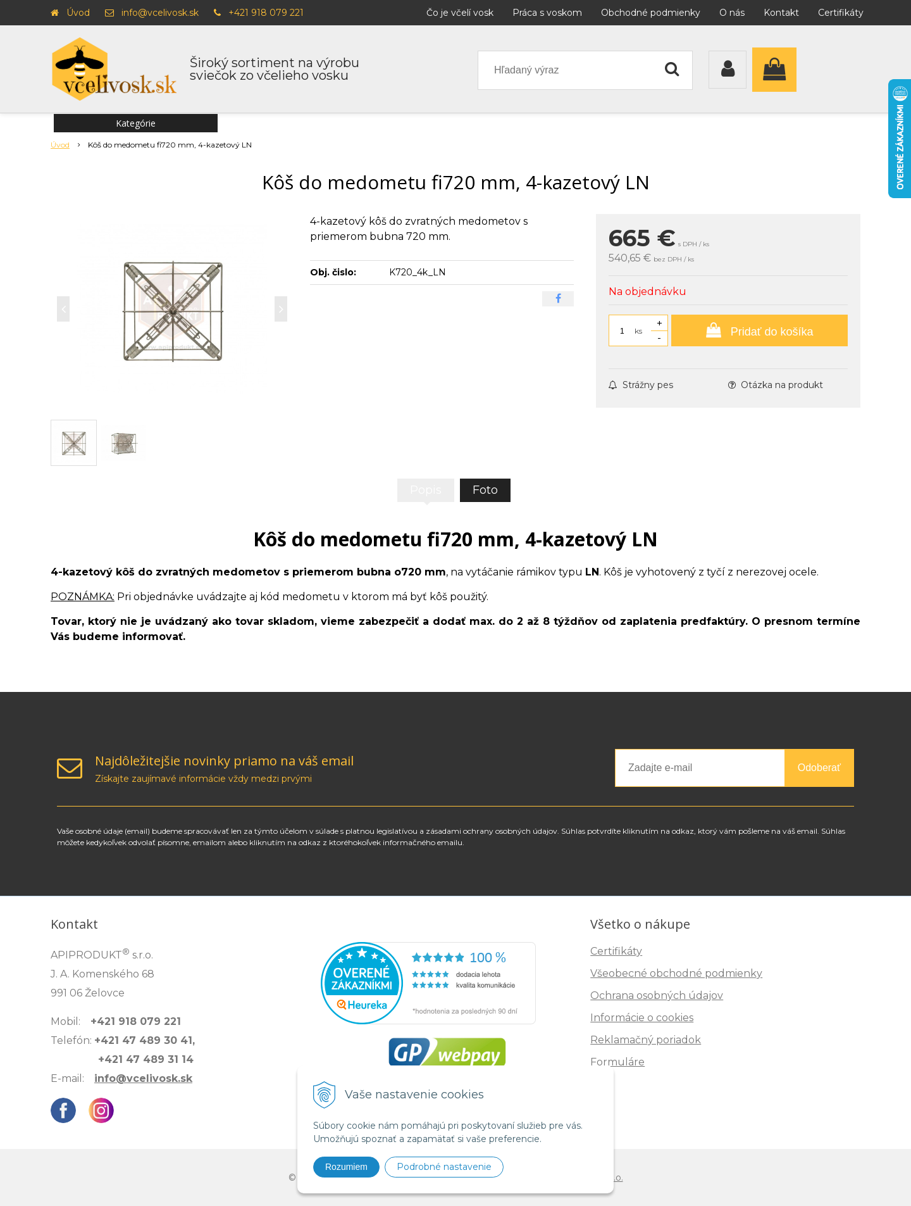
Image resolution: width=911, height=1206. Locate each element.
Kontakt (781, 12)
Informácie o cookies (641, 1018)
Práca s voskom (547, 12)
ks (638, 331)
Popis (426, 490)
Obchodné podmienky (650, 12)
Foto (485, 490)
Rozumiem (346, 1167)
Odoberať (819, 767)
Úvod (78, 12)
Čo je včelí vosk (459, 12)
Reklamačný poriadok (645, 1040)
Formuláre (617, 1062)
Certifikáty (841, 12)
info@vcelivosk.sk (160, 12)
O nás (732, 12)
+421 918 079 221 (266, 12)
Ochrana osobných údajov (656, 995)
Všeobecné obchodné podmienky (676, 973)
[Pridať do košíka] (759, 330)
